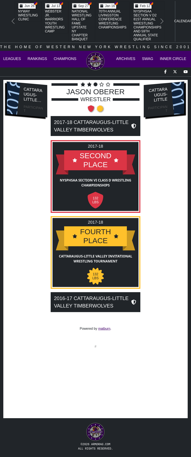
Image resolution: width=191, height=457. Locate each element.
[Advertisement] (27, 191)
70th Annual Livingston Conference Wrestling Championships (112, 19)
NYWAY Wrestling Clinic (28, 15)
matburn (104, 328)
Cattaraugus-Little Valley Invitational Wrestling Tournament (95, 258)
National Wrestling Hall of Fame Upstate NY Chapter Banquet (82, 25)
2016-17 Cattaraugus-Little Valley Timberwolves (91, 301)
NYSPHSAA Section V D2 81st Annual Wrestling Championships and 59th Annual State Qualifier (147, 25)
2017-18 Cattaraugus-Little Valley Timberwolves (91, 125)
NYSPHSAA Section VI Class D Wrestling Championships (95, 182)
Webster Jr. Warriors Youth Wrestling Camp (55, 21)
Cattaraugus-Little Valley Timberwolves (33, 102)
